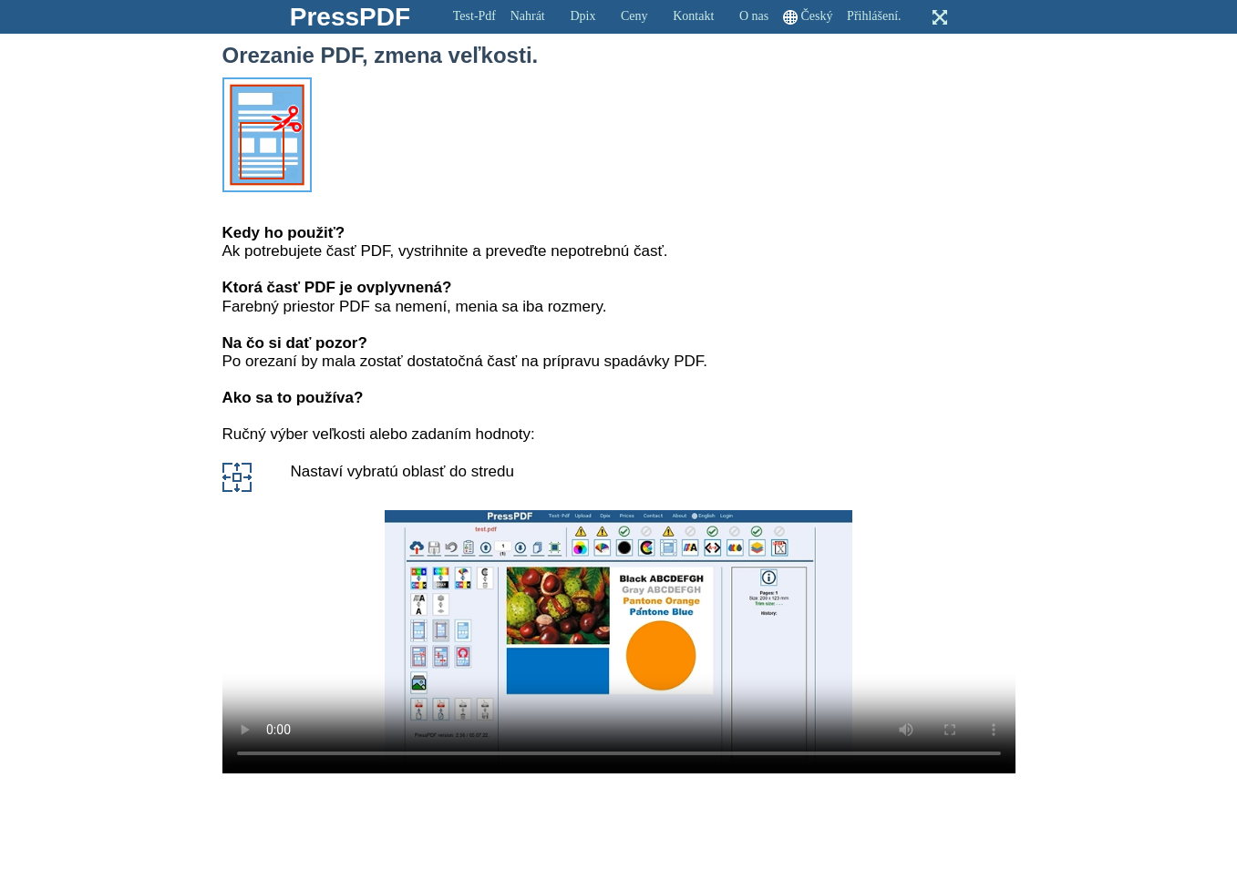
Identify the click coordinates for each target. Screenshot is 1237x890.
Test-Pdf (474, 16)
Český (816, 16)
